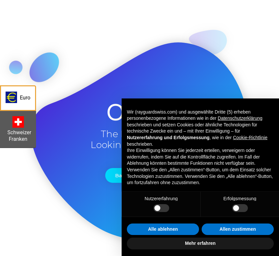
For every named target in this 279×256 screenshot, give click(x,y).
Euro (21, 99)
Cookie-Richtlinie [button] (250, 137)
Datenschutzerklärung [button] (240, 118)
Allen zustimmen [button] (237, 229)
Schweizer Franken (20, 130)
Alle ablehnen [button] (163, 229)
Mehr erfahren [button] (200, 243)
